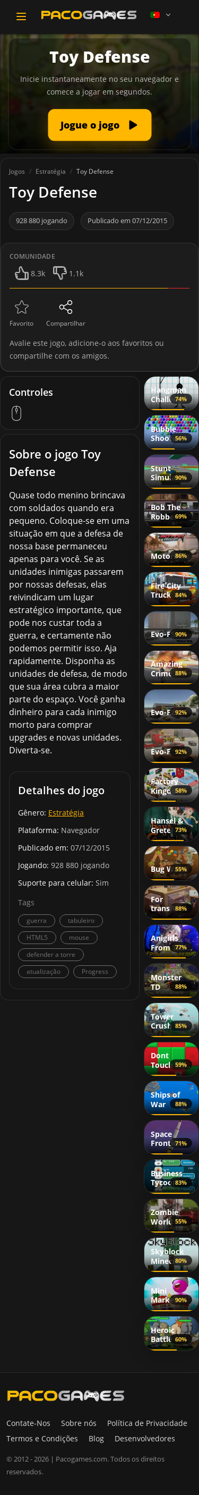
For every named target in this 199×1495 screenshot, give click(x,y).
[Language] (161, 15)
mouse (79, 937)
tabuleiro (81, 920)
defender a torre (51, 954)
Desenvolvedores (145, 1438)
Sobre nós (79, 1423)
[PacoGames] (65, 1395)
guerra (37, 920)
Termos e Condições (42, 1438)
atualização (43, 971)
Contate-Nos (28, 1423)
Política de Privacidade (147, 1423)
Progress (95, 971)
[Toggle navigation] (21, 16)
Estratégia (66, 813)
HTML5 (37, 937)
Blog (96, 1438)
